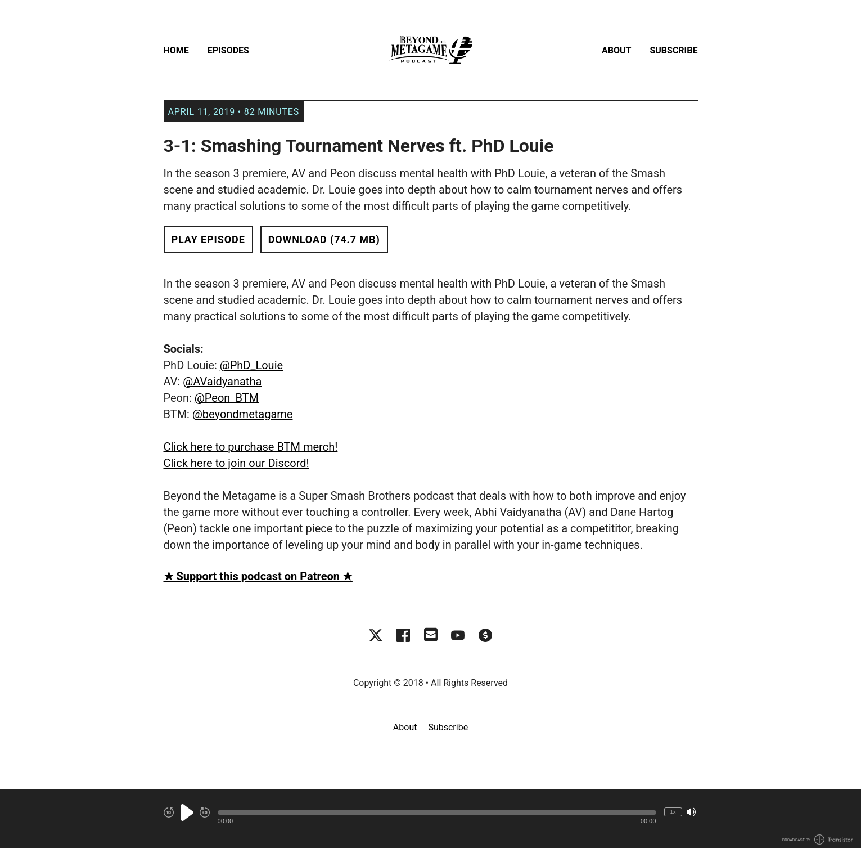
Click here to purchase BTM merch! (251, 447)
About (616, 50)
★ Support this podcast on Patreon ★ (258, 576)
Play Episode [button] (208, 239)
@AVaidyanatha (222, 381)
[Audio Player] (430, 818)
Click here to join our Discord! (236, 463)
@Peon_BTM (227, 398)
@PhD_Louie (251, 365)
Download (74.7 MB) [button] (324, 239)
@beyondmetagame (242, 414)
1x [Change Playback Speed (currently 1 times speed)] (672, 812)
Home (176, 50)
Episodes (228, 50)
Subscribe (673, 50)
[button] (437, 812)
